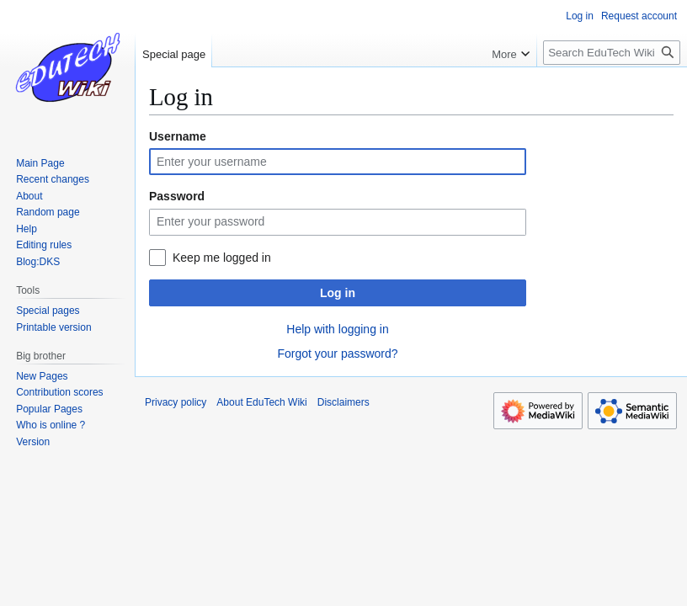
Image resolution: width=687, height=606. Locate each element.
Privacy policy (175, 402)
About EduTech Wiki (261, 402)
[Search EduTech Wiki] (611, 52)
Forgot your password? (337, 353)
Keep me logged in (222, 257)
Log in (337, 293)
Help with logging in (337, 329)
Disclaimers (343, 402)
